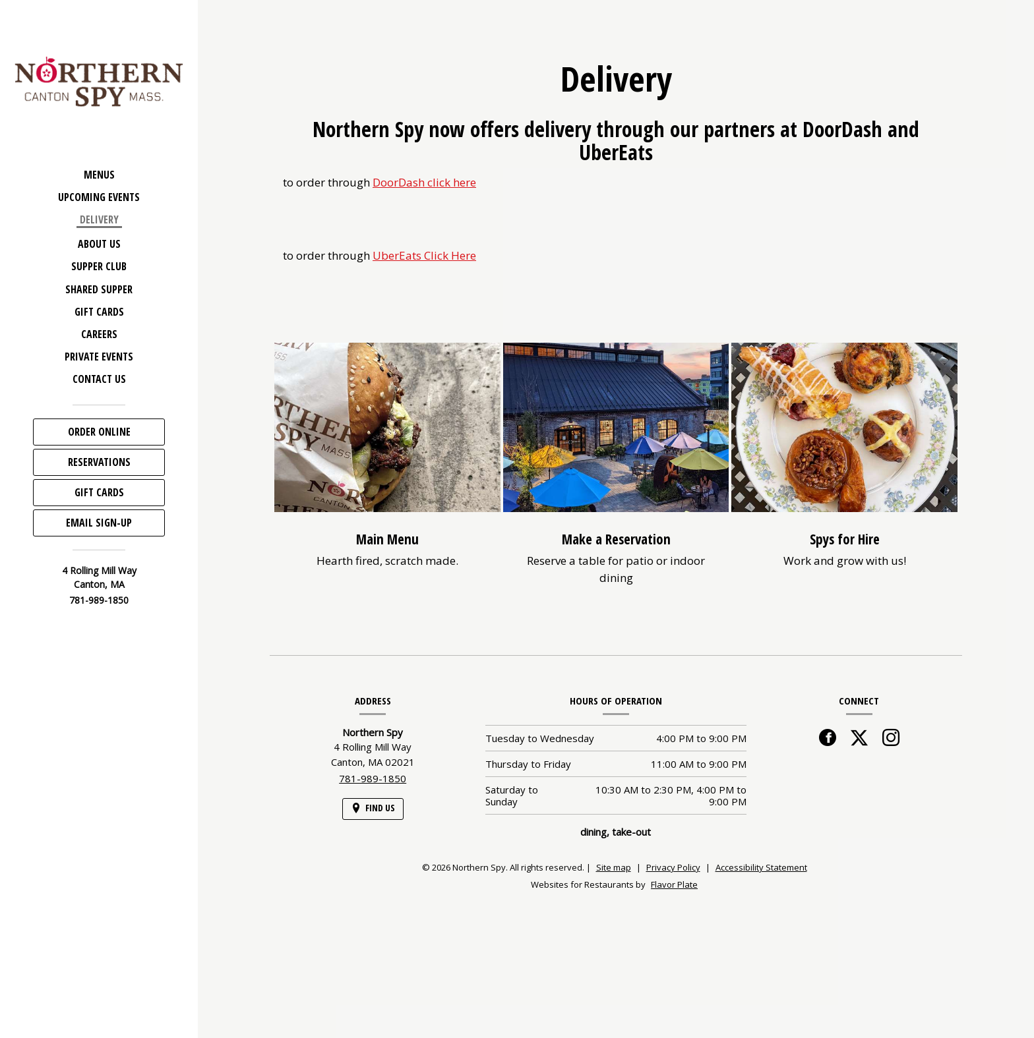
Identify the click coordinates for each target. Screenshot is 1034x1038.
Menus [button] (99, 174)
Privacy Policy (673, 867)
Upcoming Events (99, 197)
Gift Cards (99, 311)
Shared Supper (99, 289)
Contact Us (99, 379)
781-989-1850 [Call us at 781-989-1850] (99, 600)
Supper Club (99, 266)
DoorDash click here (424, 182)
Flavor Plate (674, 884)
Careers (99, 334)
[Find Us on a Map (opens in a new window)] (373, 809)
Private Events (99, 356)
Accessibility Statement (761, 867)
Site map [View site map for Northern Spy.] (613, 867)
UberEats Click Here (424, 255)
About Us (99, 244)
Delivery (99, 219)
